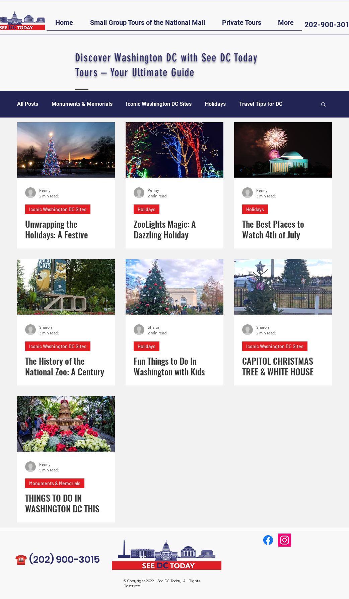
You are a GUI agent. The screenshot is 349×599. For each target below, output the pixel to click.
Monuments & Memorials (82, 104)
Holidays (215, 104)
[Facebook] (268, 540)
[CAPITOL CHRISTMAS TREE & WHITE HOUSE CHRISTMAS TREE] (283, 287)
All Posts (27, 104)
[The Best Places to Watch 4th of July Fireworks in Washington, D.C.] (283, 150)
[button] (147, 25)
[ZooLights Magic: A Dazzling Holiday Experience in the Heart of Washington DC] (174, 150)
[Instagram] (284, 540)
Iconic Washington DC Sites (159, 104)
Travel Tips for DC (260, 104)
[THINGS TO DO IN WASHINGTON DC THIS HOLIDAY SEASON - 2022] (66, 424)
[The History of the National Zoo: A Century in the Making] (66, 287)
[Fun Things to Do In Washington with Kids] (174, 287)
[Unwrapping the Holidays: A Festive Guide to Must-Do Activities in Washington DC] (66, 150)
